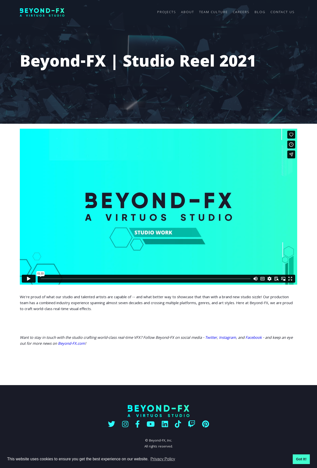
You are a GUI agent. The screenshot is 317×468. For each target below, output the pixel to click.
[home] (87, 12)
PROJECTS (166, 12)
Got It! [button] (301, 459)
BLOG (260, 12)
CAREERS (241, 12)
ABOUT (187, 12)
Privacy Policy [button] (162, 459)
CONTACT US (282, 12)
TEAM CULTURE (213, 12)
